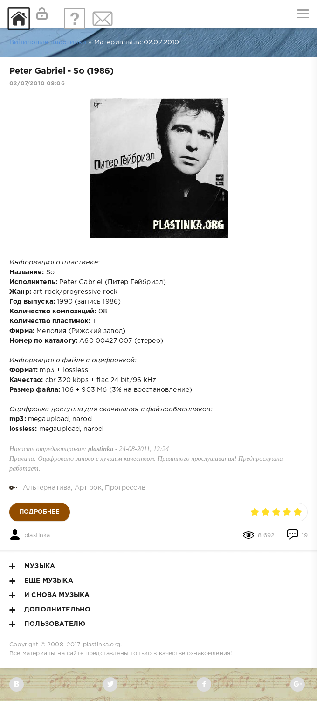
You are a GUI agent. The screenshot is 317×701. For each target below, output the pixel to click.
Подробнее (40, 511)
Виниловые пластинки (47, 42)
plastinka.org (101, 644)
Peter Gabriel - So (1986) (61, 71)
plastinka (37, 535)
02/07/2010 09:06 (37, 83)
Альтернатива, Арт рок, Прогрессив (84, 488)
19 (297, 535)
